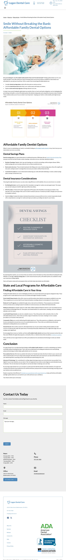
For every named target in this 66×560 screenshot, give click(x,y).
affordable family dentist (42, 148)
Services (9, 529)
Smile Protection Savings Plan (54, 157)
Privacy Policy (10, 546)
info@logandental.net (39, 473)
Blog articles (16, 17)
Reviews (9, 532)
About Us (9, 525)
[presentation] (14, 437)
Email (4, 411)
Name (4, 403)
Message (5, 418)
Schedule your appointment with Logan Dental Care (33, 373)
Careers (9, 542)
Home (4, 17)
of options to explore (56, 334)
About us (9, 17)
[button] (4, 8)
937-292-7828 (37, 459)
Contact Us (9, 535)
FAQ (8, 539)
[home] (16, 3)
